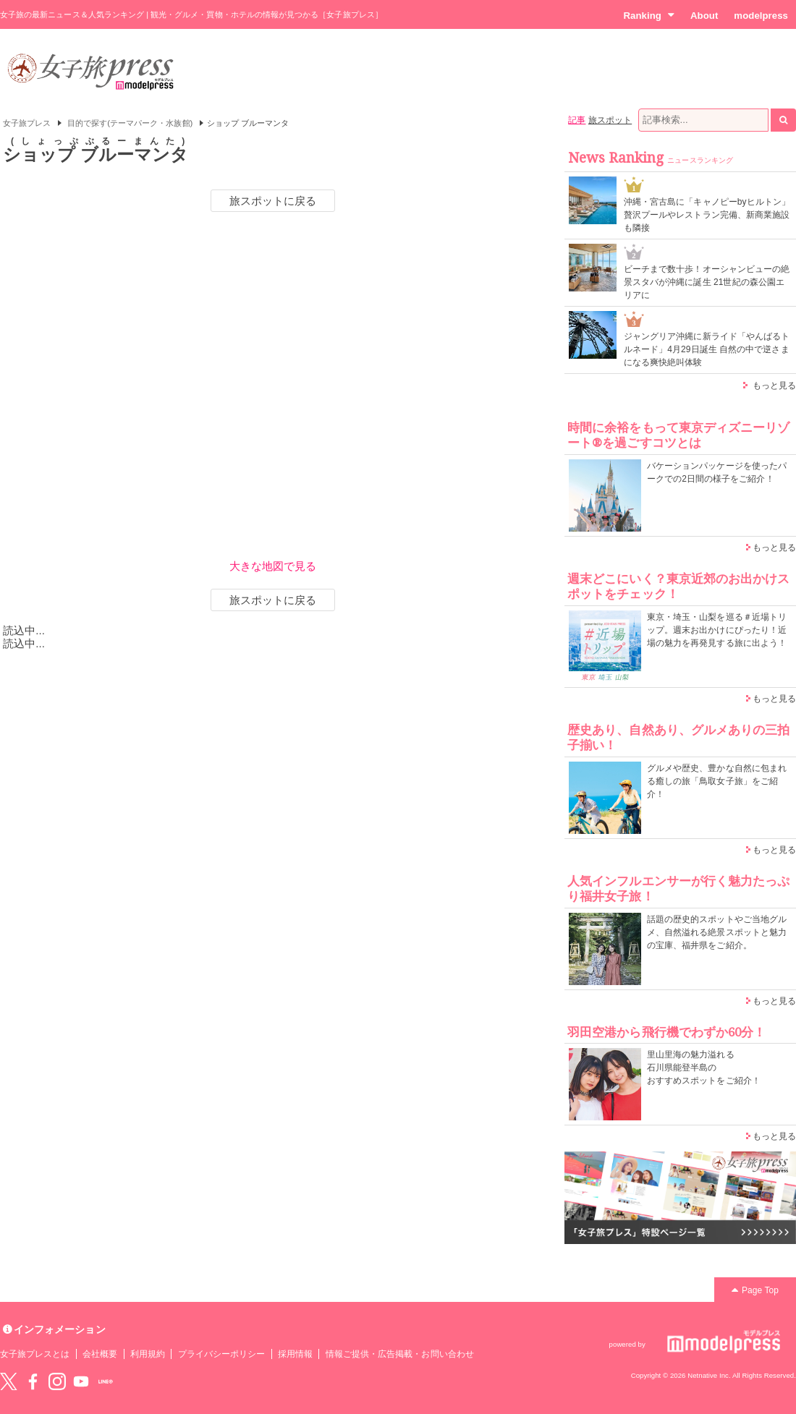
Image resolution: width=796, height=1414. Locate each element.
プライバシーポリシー (222, 1354)
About (704, 15)
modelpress (761, 15)
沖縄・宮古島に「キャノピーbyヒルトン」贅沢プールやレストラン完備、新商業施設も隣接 (707, 215)
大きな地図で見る (272, 566)
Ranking (648, 15)
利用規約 (147, 1354)
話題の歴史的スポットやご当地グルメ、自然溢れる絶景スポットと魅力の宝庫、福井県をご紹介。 (717, 932)
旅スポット (610, 120)
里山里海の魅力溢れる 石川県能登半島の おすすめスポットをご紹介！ (704, 1067)
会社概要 (99, 1354)
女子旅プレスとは (34, 1354)
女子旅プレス (27, 123)
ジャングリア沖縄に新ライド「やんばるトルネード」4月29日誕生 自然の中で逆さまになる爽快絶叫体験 (706, 349)
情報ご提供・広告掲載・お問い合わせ (400, 1354)
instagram (57, 1381)
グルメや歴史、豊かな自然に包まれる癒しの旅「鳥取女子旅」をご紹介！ (717, 781)
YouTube (81, 1381)
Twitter (8, 1381)
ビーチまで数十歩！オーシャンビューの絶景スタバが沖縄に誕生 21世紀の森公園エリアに (706, 282)
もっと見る (774, 385)
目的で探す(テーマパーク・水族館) (130, 123)
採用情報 (295, 1354)
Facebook (32, 1381)
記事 (576, 120)
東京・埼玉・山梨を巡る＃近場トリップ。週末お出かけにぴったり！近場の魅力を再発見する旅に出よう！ (717, 630)
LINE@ (105, 1381)
